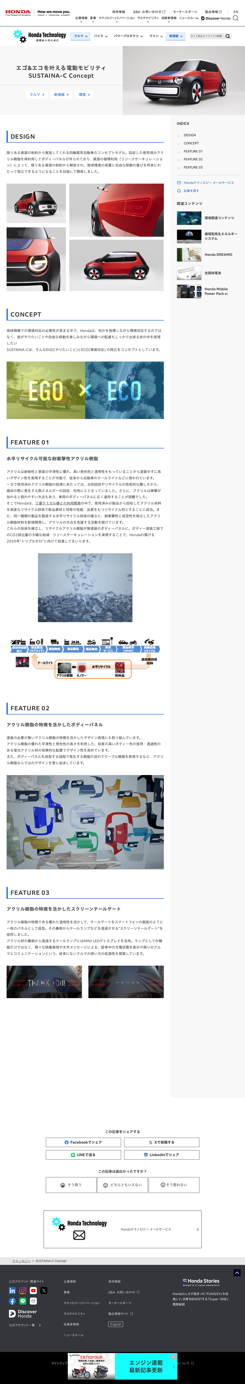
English (115, 1324)
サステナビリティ (149, 18)
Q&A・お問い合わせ (149, 7)
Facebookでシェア (83, 1142)
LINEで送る (83, 1155)
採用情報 (118, 7)
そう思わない (176, 1185)
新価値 (174, 36)
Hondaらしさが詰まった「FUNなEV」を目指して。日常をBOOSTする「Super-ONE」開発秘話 (201, 1299)
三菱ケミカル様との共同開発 (58, 503)
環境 (82, 94)
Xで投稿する (162, 1142)
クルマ (78, 36)
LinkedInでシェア (161, 1155)
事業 (94, 18)
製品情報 (213, 7)
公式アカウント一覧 (22, 1325)
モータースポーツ (185, 7)
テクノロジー (21, 1261)
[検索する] (237, 18)
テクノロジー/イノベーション (118, 18)
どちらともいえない (126, 1185)
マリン (154, 36)
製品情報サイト (118, 1313)
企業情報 (83, 18)
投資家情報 (170, 18)
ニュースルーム (190, 18)
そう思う (75, 1185)
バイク (98, 36)
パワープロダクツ (126, 36)
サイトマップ (59, 1363)
